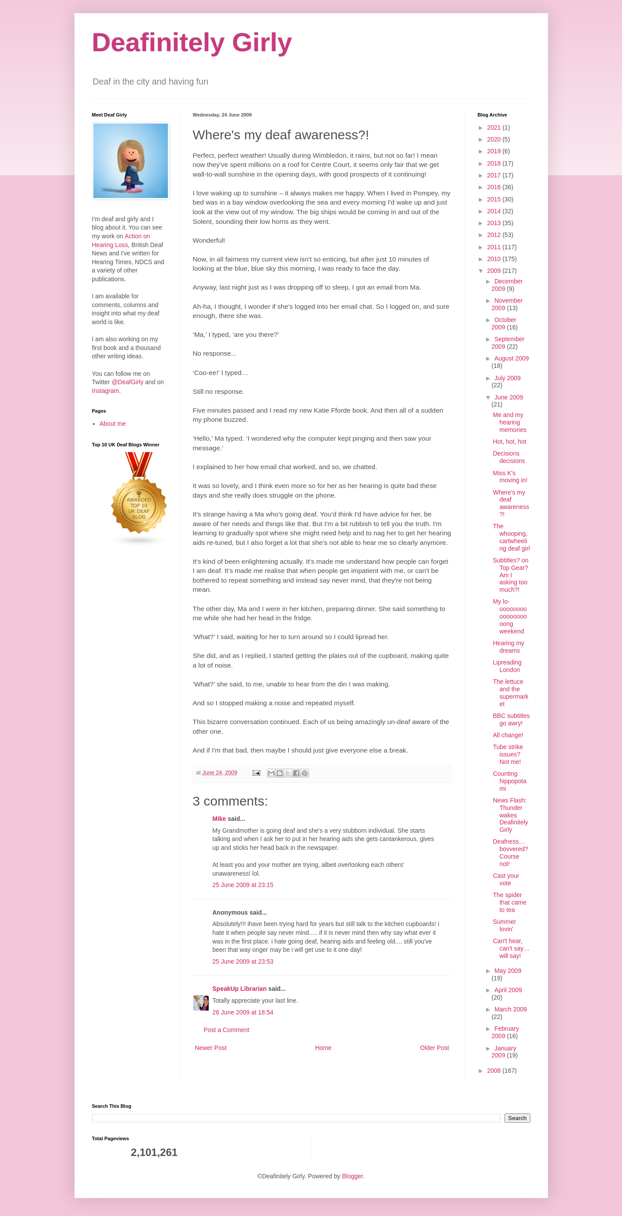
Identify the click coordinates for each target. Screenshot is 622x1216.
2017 (494, 175)
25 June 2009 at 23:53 (243, 961)
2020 (494, 139)
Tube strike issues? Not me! (508, 754)
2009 (494, 270)
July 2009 (507, 378)
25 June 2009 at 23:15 (243, 884)
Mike (219, 818)
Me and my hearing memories (509, 422)
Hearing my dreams (508, 647)
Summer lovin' (504, 925)
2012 (494, 234)
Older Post (434, 1047)
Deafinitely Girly (192, 42)
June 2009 (508, 397)
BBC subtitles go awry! (511, 719)
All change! (508, 735)
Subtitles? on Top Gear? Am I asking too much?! (510, 575)
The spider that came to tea (509, 902)
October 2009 (503, 323)
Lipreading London (507, 666)
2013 (494, 222)
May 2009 (507, 970)
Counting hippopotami (509, 781)
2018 (494, 163)
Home (323, 1047)
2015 (494, 199)
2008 (494, 1070)
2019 (494, 151)
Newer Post (211, 1047)
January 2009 (503, 1052)
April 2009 (508, 989)
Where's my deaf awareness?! (511, 503)
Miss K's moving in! (510, 477)
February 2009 (505, 1032)
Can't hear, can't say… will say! (511, 948)
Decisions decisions (509, 457)
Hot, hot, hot (509, 441)
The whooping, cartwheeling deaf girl (511, 537)
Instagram (105, 390)
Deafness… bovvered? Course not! (510, 852)
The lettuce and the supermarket (510, 692)
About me (113, 423)
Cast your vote (506, 879)
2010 (494, 258)
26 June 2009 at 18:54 (243, 1012)
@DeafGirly (128, 381)
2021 (494, 127)
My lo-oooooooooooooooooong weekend (509, 616)
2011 (494, 247)
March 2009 (510, 1009)
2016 (494, 187)
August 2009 (511, 358)
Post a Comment (226, 1029)
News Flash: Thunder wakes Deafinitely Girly (510, 815)
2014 (494, 211)
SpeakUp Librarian (240, 988)
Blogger (352, 1176)
